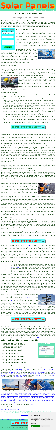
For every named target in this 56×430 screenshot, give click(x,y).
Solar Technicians (24, 396)
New (15, 419)
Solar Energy (22, 399)
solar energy (29, 32)
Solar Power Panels (45, 399)
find (6, 326)
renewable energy (18, 376)
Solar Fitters (14, 394)
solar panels (15, 267)
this (12, 300)
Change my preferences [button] (45, 426)
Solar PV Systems (6, 397)
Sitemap (2, 419)
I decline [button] (37, 426)
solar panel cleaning (46, 369)
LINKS (39, 10)
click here (28, 297)
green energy (32, 370)
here (38, 337)
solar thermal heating (38, 372)
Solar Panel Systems (12, 399)
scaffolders (39, 375)
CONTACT (46, 10)
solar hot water (13, 370)
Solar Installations (25, 400)
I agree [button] (33, 426)
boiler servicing (21, 375)
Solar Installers (33, 394)
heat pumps (50, 370)
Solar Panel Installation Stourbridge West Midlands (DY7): (18, 20)
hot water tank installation (32, 373)
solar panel (27, 283)
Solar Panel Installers (9, 419)
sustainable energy (31, 45)
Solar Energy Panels (35, 393)
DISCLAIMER (52, 10)
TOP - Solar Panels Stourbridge (10, 409)
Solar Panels (23, 393)
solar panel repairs (7, 373)
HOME (35, 10)
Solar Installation (12, 396)
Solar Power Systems (11, 393)
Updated (18, 419)
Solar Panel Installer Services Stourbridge (19, 340)
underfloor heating (14, 372)
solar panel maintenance (22, 369)
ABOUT (42, 10)
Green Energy (36, 400)
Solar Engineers (49, 396)
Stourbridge (30, 245)
